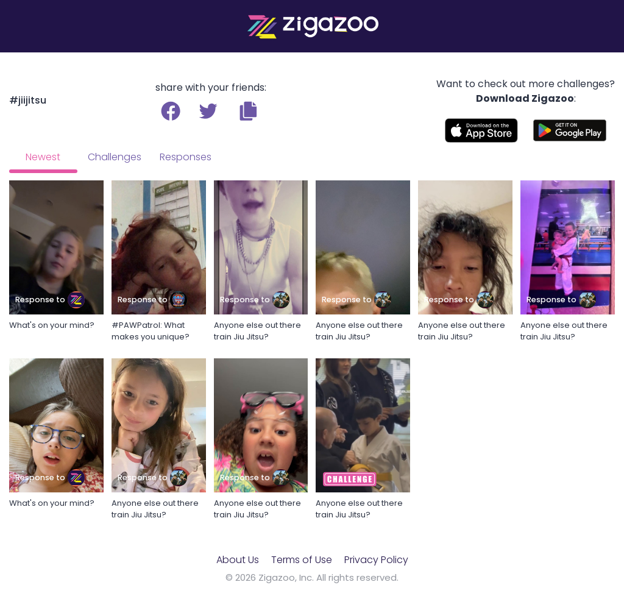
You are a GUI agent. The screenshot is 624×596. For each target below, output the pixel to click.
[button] (248, 111)
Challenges (114, 157)
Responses (185, 157)
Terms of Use (301, 560)
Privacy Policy (376, 560)
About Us (237, 560)
